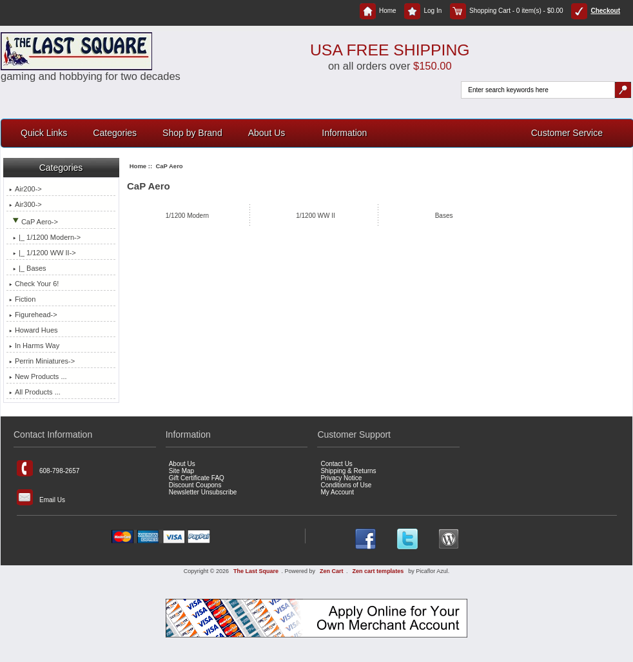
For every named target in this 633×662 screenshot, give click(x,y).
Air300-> (25, 204)
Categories (115, 133)
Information (344, 133)
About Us (267, 133)
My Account (337, 492)
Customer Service (567, 133)
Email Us (41, 497)
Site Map (181, 470)
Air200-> (25, 189)
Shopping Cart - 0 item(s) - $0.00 (506, 10)
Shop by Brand (192, 133)
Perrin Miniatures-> (42, 361)
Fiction (22, 299)
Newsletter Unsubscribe (203, 492)
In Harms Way (34, 345)
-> (33, 222)
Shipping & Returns (348, 470)
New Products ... (38, 376)
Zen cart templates (378, 571)
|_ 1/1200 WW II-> (42, 253)
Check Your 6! (34, 283)
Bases (444, 215)
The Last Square (255, 571)
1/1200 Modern (187, 215)
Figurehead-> (33, 314)
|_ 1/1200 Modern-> (45, 237)
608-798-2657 (48, 468)
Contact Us (336, 463)
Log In (423, 10)
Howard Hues (33, 330)
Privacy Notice (341, 478)
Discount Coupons (195, 485)
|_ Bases (27, 268)
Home (378, 10)
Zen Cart (332, 571)
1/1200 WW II (315, 215)
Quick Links (44, 133)
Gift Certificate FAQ (196, 478)
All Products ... (35, 392)
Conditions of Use (345, 485)
